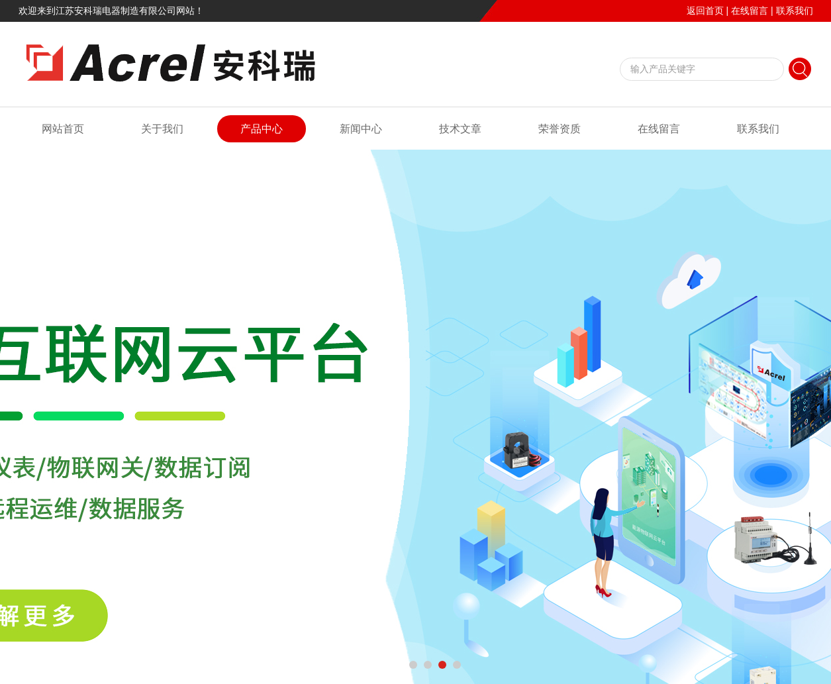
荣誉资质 (559, 128)
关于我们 (162, 128)
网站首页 (63, 128)
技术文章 (460, 128)
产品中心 (261, 128)
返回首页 (705, 10)
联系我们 (794, 10)
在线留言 (749, 10)
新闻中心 (361, 128)
